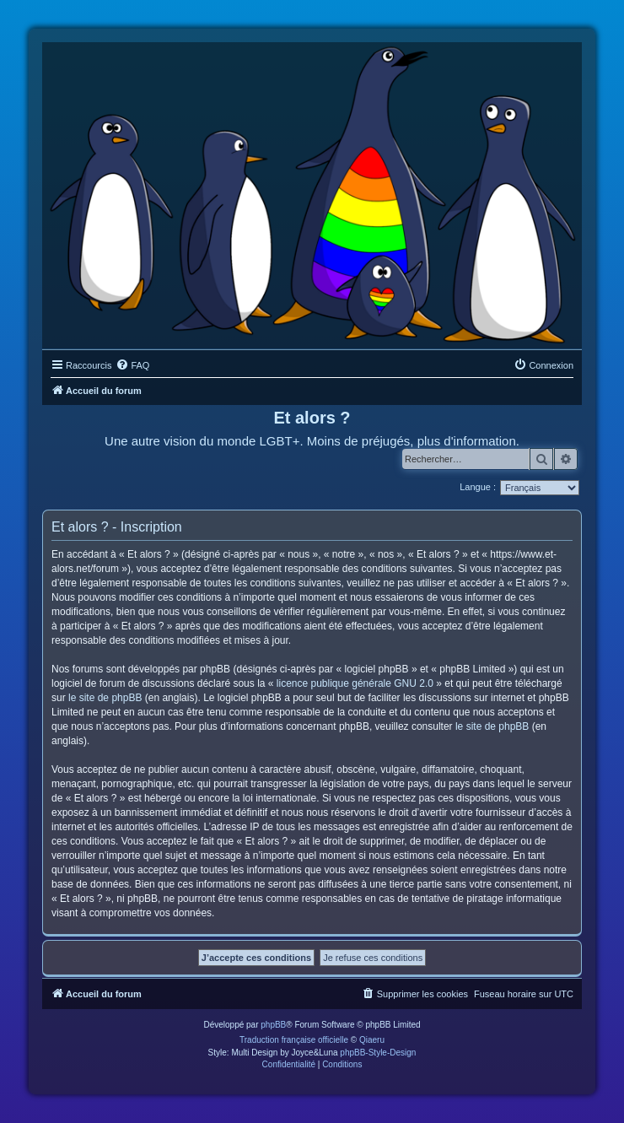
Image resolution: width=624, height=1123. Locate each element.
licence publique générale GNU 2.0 (355, 683)
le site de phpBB (105, 698)
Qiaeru (372, 1040)
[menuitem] (132, 365)
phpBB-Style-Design (378, 1052)
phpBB (273, 1024)
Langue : (478, 487)
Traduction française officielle (293, 1040)
